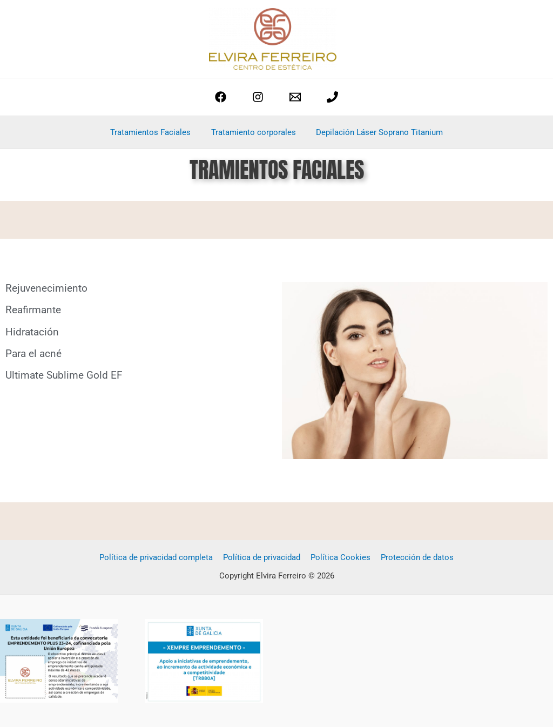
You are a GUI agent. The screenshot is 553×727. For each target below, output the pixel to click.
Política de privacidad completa (159, 557)
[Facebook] (220, 97)
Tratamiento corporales (253, 132)
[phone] (332, 97)
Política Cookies (339, 557)
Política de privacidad (262, 557)
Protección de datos (413, 557)
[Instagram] (257, 97)
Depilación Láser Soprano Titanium (375, 132)
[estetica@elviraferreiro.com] (295, 97)
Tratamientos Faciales (154, 132)
